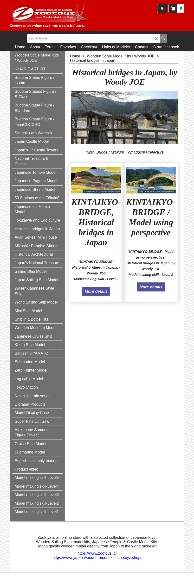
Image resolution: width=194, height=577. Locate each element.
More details (96, 293)
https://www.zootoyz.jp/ (97, 553)
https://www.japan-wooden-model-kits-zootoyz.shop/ (96, 557)
